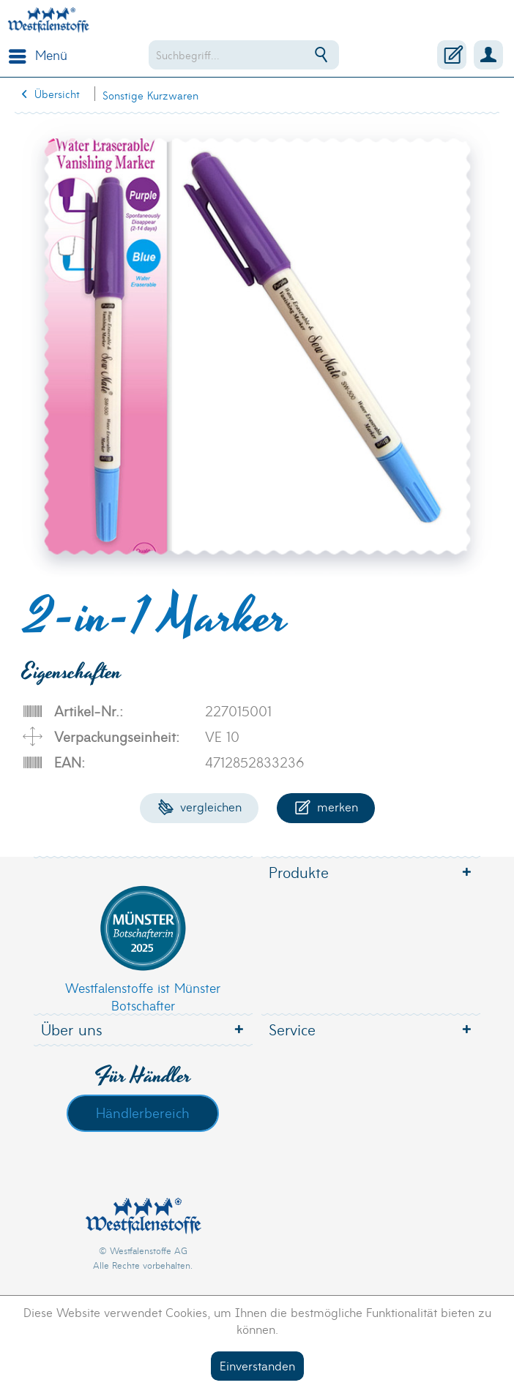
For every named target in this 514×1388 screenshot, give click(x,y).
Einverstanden (257, 1365)
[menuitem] (34, 55)
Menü (38, 53)
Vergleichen (199, 806)
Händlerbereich (143, 1112)
